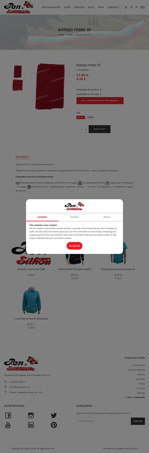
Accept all (74, 245)
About (106, 216)
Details (74, 216)
